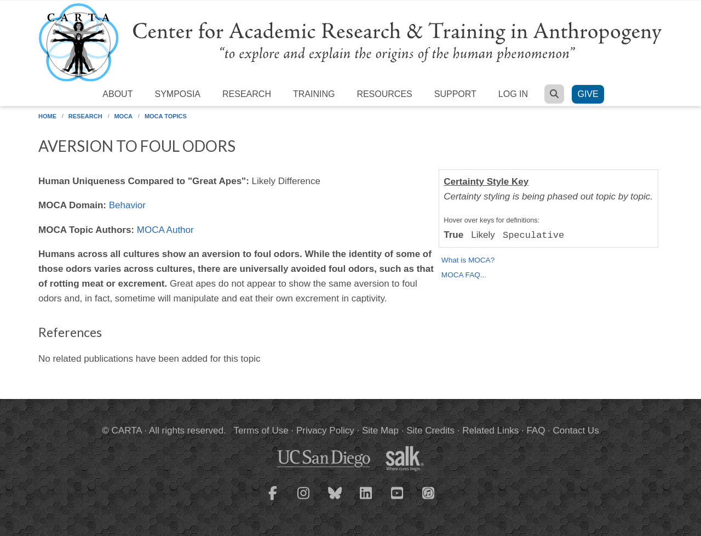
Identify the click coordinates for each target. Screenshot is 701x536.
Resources (384, 94)
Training (314, 94)
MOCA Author (165, 230)
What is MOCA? (468, 260)
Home (47, 116)
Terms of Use (261, 430)
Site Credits (430, 430)
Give (587, 94)
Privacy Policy (325, 430)
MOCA (123, 116)
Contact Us (576, 430)
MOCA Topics (166, 116)
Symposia (177, 94)
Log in (513, 94)
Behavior (127, 205)
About (117, 94)
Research (246, 94)
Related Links (490, 430)
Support (455, 94)
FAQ (535, 430)
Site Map (380, 430)
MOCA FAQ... (463, 275)
